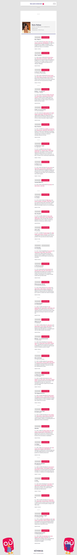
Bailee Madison (43, 288)
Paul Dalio (50, 184)
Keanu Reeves (49, 485)
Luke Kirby (42, 185)
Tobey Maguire (47, 468)
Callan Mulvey (37, 218)
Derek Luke (40, 43)
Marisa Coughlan (47, 520)
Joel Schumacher (46, 447)
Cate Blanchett (37, 485)
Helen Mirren (37, 168)
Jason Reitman (50, 361)
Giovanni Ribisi (43, 485)
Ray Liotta (43, 270)
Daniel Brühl (48, 168)
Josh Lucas (44, 76)
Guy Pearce (49, 288)
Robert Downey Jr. (40, 396)
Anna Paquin (50, 308)
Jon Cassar (50, 250)
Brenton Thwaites (38, 201)
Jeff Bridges (44, 201)
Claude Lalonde (46, 112)
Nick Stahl (46, 537)
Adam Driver (50, 150)
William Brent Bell (50, 94)
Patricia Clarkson (45, 416)
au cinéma (37, 37)
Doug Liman (51, 499)
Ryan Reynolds (43, 168)
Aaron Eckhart (39, 362)
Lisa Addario (46, 128)
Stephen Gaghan (46, 430)
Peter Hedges (51, 414)
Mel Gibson (52, 396)
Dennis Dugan (46, 232)
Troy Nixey (49, 287)
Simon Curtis (49, 167)
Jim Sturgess (44, 58)
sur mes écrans (45, 37)
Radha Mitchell (47, 448)
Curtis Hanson (51, 466)
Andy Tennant (50, 75)
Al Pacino (45, 234)
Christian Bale (42, 343)
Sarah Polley (39, 501)
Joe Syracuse (51, 128)
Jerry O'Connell (50, 76)
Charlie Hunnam (48, 431)
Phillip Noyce (48, 200)
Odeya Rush (45, 130)
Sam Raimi (50, 483)
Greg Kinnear (37, 252)
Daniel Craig (37, 151)
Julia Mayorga (45, 43)
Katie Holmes (45, 41)
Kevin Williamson (47, 519)
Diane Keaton (37, 326)
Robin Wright (46, 396)
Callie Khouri (49, 325)
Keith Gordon (51, 395)
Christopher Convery (46, 95)
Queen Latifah (43, 326)
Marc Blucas (48, 379)
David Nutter (45, 536)
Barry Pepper (42, 252)
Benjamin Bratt (41, 431)
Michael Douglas (40, 468)
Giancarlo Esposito (47, 114)
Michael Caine (39, 130)
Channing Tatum (44, 150)
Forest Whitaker (40, 448)
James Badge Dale (49, 217)
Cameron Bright (46, 362)
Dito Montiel (48, 269)
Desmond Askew (45, 501)
